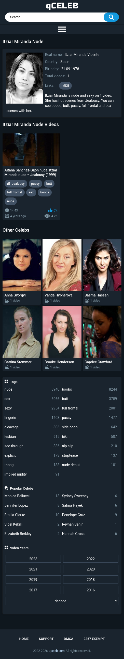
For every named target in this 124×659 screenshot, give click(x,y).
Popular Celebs (22, 488)
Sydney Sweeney (89, 496)
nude (32, 389)
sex (32, 399)
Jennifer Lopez (32, 505)
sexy (32, 408)
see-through (32, 446)
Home (24, 639)
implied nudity (32, 474)
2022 (91, 559)
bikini (89, 436)
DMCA (68, 639)
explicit (32, 455)
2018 (91, 580)
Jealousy (92, 100)
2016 (91, 590)
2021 (33, 569)
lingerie (32, 418)
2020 (91, 569)
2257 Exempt (94, 639)
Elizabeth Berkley (32, 534)
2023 (33, 559)
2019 (33, 580)
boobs (89, 389)
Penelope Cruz (89, 515)
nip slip (89, 446)
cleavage (32, 427)
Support (46, 639)
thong (32, 465)
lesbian (32, 436)
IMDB (66, 86)
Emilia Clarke (32, 515)
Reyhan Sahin (89, 524)
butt (89, 399)
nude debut (89, 465)
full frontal (89, 408)
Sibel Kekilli (32, 524)
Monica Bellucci (32, 496)
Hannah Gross (89, 534)
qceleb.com (56, 651)
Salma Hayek (89, 505)
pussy (89, 418)
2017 (33, 590)
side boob (89, 427)
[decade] (62, 601)
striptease (89, 455)
